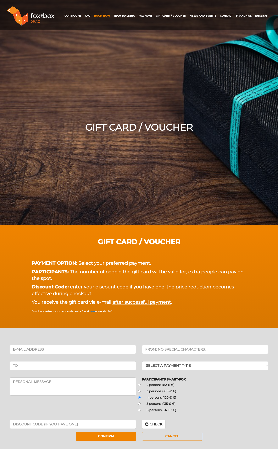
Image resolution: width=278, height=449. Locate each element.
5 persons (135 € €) (160, 404)
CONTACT (226, 15)
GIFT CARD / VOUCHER (171, 15)
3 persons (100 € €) (161, 391)
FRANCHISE (244, 15)
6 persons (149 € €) (161, 410)
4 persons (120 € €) (161, 397)
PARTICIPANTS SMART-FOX (164, 379)
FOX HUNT (145, 15)
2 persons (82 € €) (160, 385)
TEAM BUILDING (124, 15)
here (92, 311)
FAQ (87, 15)
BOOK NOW (102, 15)
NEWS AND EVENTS (203, 15)
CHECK (153, 424)
